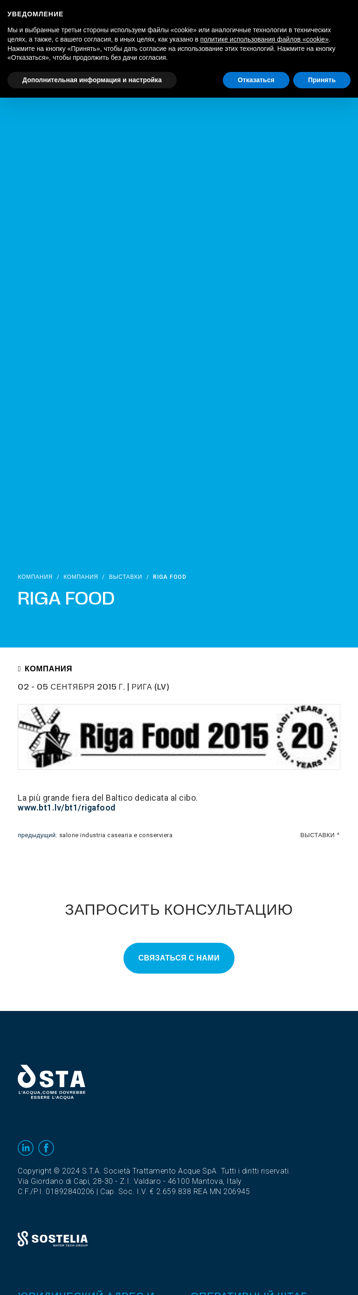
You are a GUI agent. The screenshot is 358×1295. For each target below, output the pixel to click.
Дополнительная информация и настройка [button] (92, 80)
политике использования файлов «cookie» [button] (264, 39)
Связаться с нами (179, 958)
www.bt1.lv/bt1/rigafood (67, 808)
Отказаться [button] (256, 80)
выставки (125, 577)
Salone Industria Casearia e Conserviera (116, 835)
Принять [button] (322, 80)
